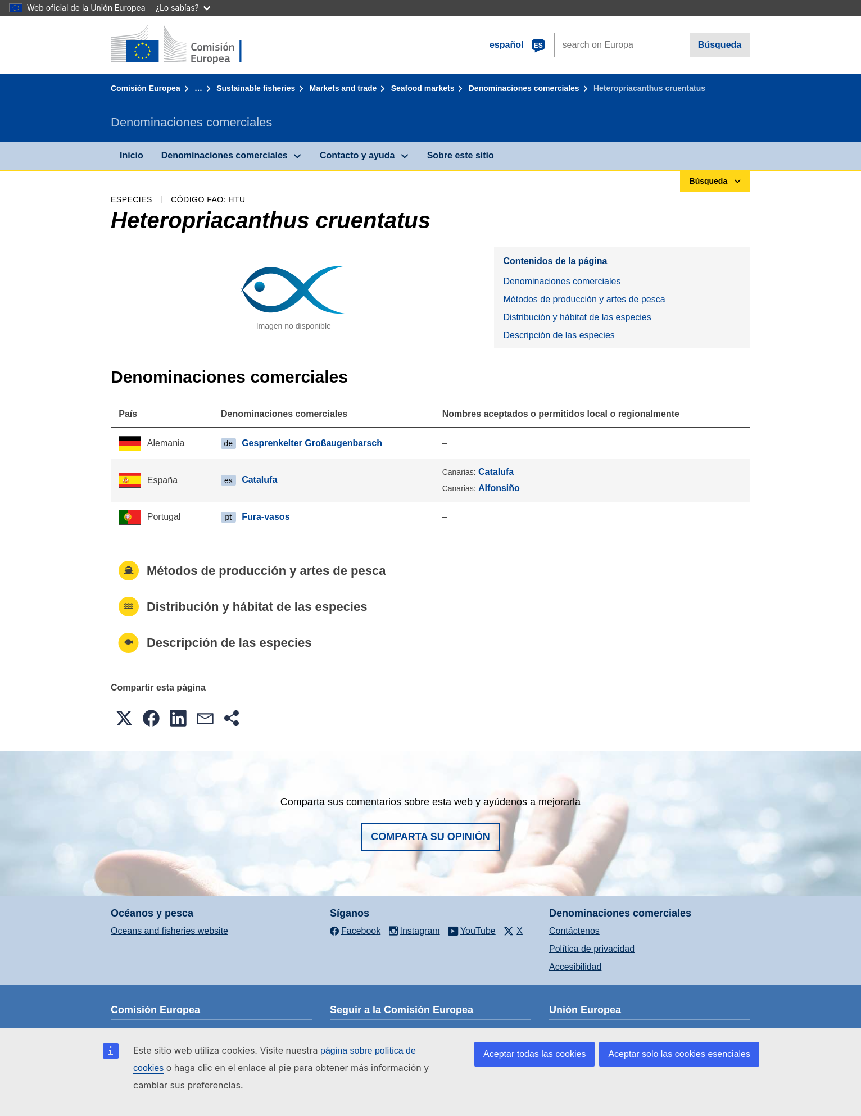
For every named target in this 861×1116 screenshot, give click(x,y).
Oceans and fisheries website (169, 931)
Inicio (131, 155)
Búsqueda (719, 44)
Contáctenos (574, 931)
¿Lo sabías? (183, 7)
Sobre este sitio (460, 155)
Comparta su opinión (430, 836)
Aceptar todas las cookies (534, 1054)
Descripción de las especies (558, 335)
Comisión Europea (145, 88)
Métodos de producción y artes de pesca (584, 299)
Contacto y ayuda (357, 155)
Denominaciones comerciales (524, 88)
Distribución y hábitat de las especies (577, 317)
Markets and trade (343, 88)
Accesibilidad (575, 967)
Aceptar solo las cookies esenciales (679, 1054)
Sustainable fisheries (255, 88)
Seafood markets (423, 88)
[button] (124, 718)
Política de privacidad (592, 949)
